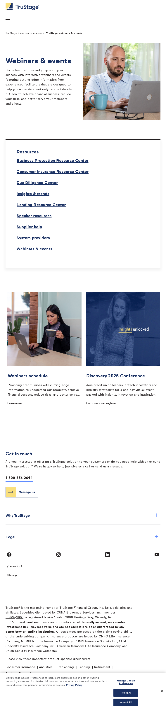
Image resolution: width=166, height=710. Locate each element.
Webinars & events (34, 249)
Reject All (126, 693)
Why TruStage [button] (82, 515)
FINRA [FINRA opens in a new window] (10, 617)
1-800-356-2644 (19, 478)
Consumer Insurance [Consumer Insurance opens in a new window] (20, 667)
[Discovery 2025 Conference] (123, 384)
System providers (33, 238)
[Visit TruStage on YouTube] (156, 554)
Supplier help (29, 227)
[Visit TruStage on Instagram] (58, 554)
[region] (83, 691)
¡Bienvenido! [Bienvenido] (14, 566)
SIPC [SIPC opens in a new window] (19, 617)
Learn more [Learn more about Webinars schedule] (14, 403)
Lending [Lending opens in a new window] (84, 667)
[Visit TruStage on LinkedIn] (107, 554)
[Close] (162, 691)
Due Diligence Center (37, 183)
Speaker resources (34, 216)
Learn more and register (101, 403)
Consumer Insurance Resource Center (53, 172)
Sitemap (12, 575)
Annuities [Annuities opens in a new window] (45, 667)
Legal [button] (82, 537)
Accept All (126, 702)
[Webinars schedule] (44, 384)
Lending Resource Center (41, 205)
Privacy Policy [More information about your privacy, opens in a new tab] (74, 685)
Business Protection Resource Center (53, 161)
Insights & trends (33, 194)
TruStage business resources (24, 33)
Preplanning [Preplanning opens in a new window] (65, 667)
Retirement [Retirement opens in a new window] (102, 667)
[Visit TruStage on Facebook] (9, 554)
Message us (27, 492)
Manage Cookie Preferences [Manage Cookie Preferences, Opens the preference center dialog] (126, 682)
